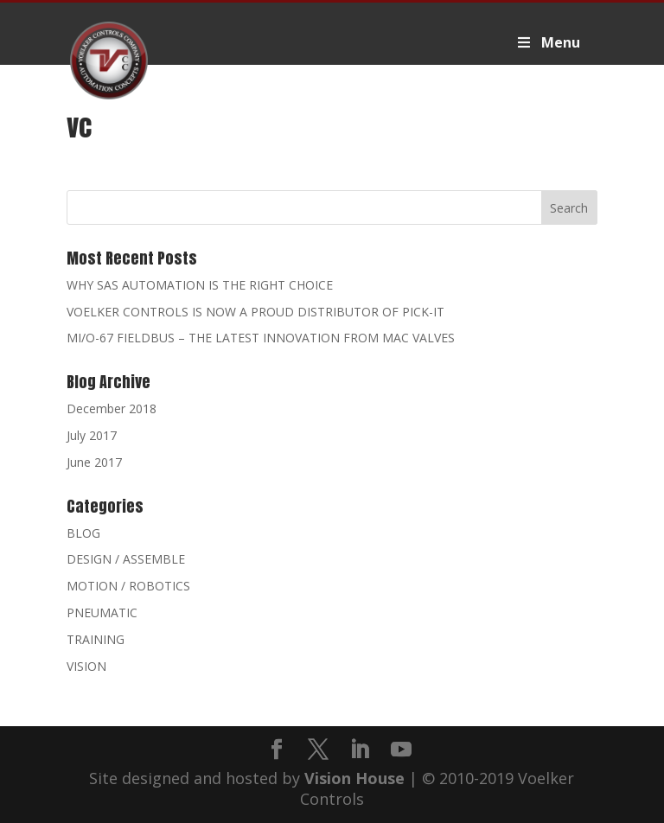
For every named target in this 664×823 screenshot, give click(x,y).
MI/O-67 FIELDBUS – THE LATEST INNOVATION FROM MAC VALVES (261, 337)
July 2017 (92, 435)
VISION (86, 666)
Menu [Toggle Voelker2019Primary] (547, 42)
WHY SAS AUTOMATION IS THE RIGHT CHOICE (200, 285)
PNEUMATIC (102, 612)
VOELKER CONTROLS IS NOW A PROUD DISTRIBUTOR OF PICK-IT (255, 311)
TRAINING (95, 639)
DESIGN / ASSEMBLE (126, 559)
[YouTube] (401, 750)
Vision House (354, 778)
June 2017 (94, 462)
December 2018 (111, 408)
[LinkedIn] (359, 750)
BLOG (83, 533)
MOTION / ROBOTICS (128, 585)
